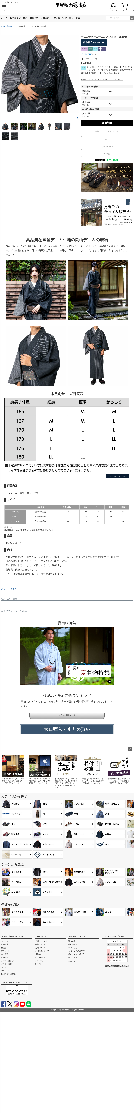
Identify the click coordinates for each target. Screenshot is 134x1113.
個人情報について (42, 951)
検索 (132, 18)
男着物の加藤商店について (12, 936)
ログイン (38, 964)
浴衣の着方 (72, 944)
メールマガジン (7, 961)
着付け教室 (74, 18)
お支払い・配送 (41, 941)
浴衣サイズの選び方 (76, 954)
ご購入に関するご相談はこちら (14, 982)
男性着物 (10, 26)
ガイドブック (6, 967)
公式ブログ (5, 970)
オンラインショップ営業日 (113, 936)
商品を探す (15, 18)
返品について (40, 944)
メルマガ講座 (6, 964)
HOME (3, 26)
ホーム (4, 18)
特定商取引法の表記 (9, 974)
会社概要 (4, 954)
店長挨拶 (4, 944)
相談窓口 (4, 948)
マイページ (39, 961)
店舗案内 (44, 18)
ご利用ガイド (40, 936)
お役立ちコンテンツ (77, 936)
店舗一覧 (4, 957)
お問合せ (38, 954)
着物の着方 (72, 941)
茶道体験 (71, 961)
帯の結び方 (72, 948)
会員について (40, 948)
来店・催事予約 (30, 18)
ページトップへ (130, 749)
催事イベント (6, 951)
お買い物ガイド (59, 18)
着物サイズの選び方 (76, 951)
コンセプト (5, 941)
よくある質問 (40, 957)
